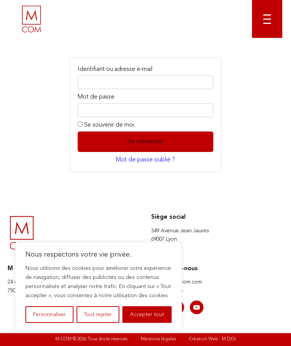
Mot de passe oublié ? (145, 160)
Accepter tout (147, 314)
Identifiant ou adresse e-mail (115, 69)
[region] (98, 286)
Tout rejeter (98, 314)
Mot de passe (96, 97)
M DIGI (229, 339)
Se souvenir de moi (106, 125)
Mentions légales (158, 339)
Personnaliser (49, 314)
